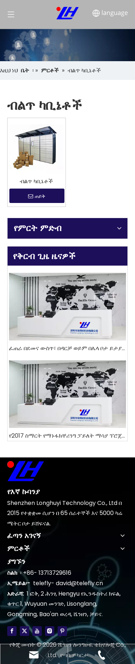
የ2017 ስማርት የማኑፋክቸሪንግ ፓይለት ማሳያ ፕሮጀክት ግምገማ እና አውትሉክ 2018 (67, 436)
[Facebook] (12, 631)
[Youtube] (37, 631)
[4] (67, 45)
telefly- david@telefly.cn (68, 583)
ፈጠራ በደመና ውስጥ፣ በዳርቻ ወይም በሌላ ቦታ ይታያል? (67, 348)
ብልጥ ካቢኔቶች (36, 181)
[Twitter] (24, 631)
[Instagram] (49, 631)
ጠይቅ (36, 196)
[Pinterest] (62, 631)
